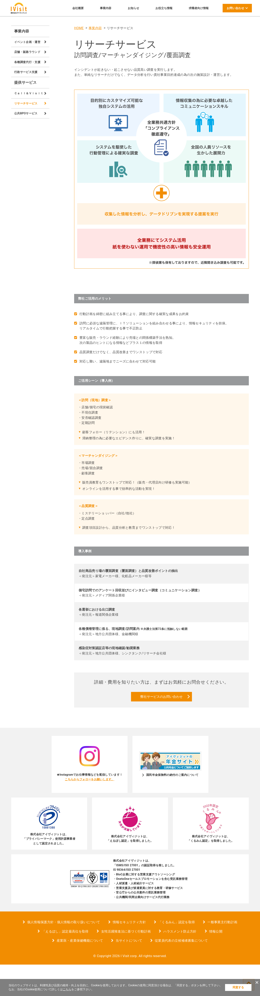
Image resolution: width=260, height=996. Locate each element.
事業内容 (105, 8)
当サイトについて (129, 972)
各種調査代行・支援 (27, 62)
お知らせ (133, 8)
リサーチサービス (26, 103)
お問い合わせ (235, 8)
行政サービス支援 (26, 72)
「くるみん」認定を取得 (176, 953)
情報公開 (215, 963)
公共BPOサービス (26, 113)
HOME (79, 28)
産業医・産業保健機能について (80, 972)
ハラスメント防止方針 (179, 963)
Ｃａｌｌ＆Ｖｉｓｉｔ (28, 93)
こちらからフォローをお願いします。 (89, 810)
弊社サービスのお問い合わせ (161, 728)
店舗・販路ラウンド (27, 52)
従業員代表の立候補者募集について (181, 972)
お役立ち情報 (163, 8)
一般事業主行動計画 (222, 953)
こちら (67, 989)
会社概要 (78, 8)
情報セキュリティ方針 (129, 953)
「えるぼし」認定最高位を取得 (65, 963)
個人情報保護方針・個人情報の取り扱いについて (63, 953)
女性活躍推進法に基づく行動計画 (126, 963)
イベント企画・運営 (27, 42)
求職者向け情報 (199, 8)
